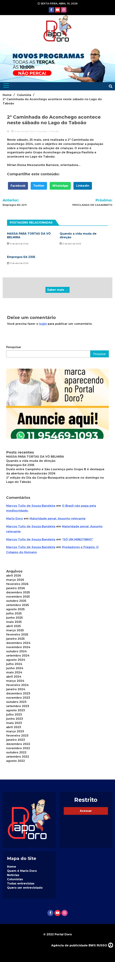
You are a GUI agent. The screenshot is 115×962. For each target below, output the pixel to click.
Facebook (18, 185)
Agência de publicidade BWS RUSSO (82, 945)
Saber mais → (57, 289)
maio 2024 (14, 672)
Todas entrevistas (20, 883)
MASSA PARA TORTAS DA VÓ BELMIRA (35, 456)
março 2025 (15, 630)
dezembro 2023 (18, 693)
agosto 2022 (15, 761)
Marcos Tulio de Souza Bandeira (30, 505)
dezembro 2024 (18, 643)
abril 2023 (13, 727)
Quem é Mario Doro (22, 871)
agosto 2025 (15, 609)
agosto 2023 (15, 710)
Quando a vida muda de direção (30, 460)
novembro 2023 (18, 697)
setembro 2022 (17, 756)
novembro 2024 (18, 647)
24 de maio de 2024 (23, 131)
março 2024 (15, 681)
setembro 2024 (17, 655)
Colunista (42, 131)
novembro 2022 (18, 748)
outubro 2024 (16, 651)
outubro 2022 (16, 752)
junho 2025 (14, 617)
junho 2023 (14, 718)
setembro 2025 (17, 605)
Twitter (38, 185)
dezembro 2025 (18, 592)
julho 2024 (14, 664)
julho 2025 (14, 613)
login (43, 323)
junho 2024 (14, 668)
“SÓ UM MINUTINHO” (77, 539)
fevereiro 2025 (17, 634)
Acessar (86, 811)
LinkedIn (82, 185)
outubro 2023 (16, 702)
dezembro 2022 (18, 744)
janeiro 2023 (15, 739)
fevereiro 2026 (17, 584)
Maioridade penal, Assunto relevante (58, 518)
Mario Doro (14, 518)
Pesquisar (13, 347)
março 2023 (15, 731)
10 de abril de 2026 (17, 243)
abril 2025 (13, 626)
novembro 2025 (18, 596)
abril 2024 (13, 676)
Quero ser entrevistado (25, 887)
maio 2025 (14, 622)
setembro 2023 (17, 706)
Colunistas (15, 879)
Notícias (13, 875)
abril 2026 (13, 575)
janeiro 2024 (15, 689)
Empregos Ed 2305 (21, 257)
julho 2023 (14, 714)
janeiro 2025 (15, 638)
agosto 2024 (15, 659)
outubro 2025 (16, 601)
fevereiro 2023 (17, 735)
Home (11, 866)
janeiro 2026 (15, 588)
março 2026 (15, 579)
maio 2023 (14, 723)
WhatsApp (60, 185)
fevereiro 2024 (17, 685)
